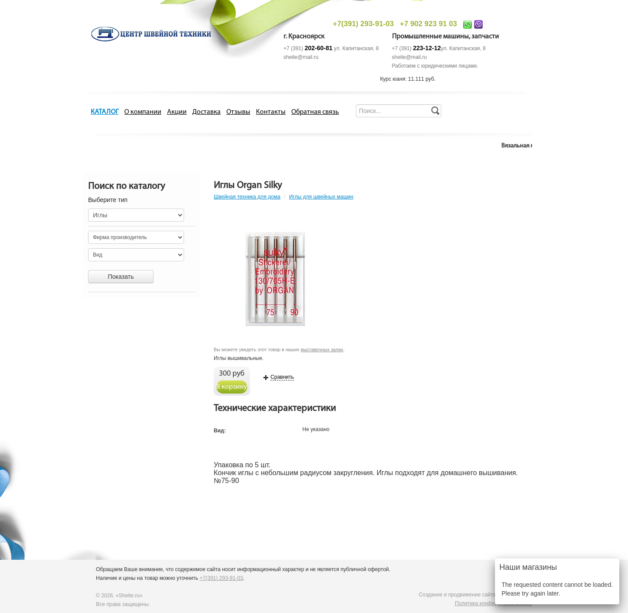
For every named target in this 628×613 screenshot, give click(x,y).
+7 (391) (307, 48)
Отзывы (238, 112)
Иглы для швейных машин (321, 197)
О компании (142, 112)
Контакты (271, 112)
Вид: (220, 431)
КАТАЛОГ (105, 112)
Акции (177, 112)
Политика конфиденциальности (493, 603)
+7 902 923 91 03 (428, 24)
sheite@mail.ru (300, 57)
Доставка (206, 112)
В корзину (231, 387)
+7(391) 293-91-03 (363, 24)
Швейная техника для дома (247, 197)
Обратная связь (315, 112)
